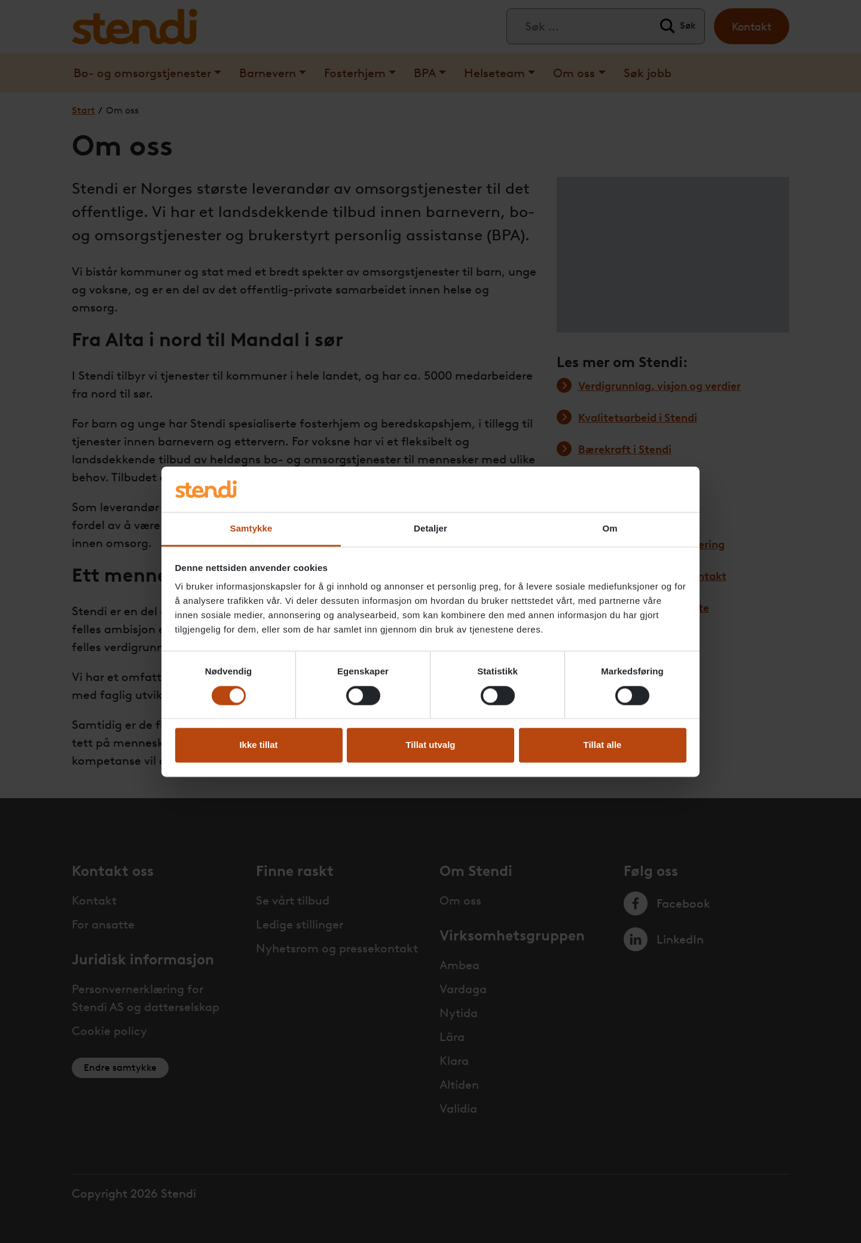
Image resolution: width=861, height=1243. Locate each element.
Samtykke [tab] (251, 529)
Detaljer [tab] (430, 529)
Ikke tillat (258, 745)
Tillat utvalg (430, 745)
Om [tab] (609, 529)
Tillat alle (603, 745)
